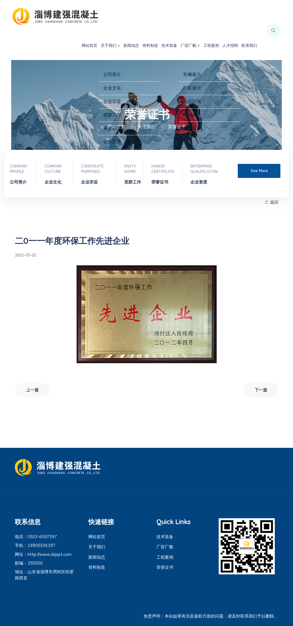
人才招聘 (230, 45)
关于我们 (96, 547)
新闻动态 (131, 45)
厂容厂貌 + (190, 45)
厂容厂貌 (164, 547)
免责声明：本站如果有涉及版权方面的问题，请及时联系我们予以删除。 (211, 616)
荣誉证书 (164, 567)
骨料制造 (150, 45)
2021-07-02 (25, 255)
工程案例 (211, 45)
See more (259, 170)
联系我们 (249, 45)
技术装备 (169, 45)
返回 (271, 202)
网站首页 (89, 45)
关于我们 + (110, 45)
